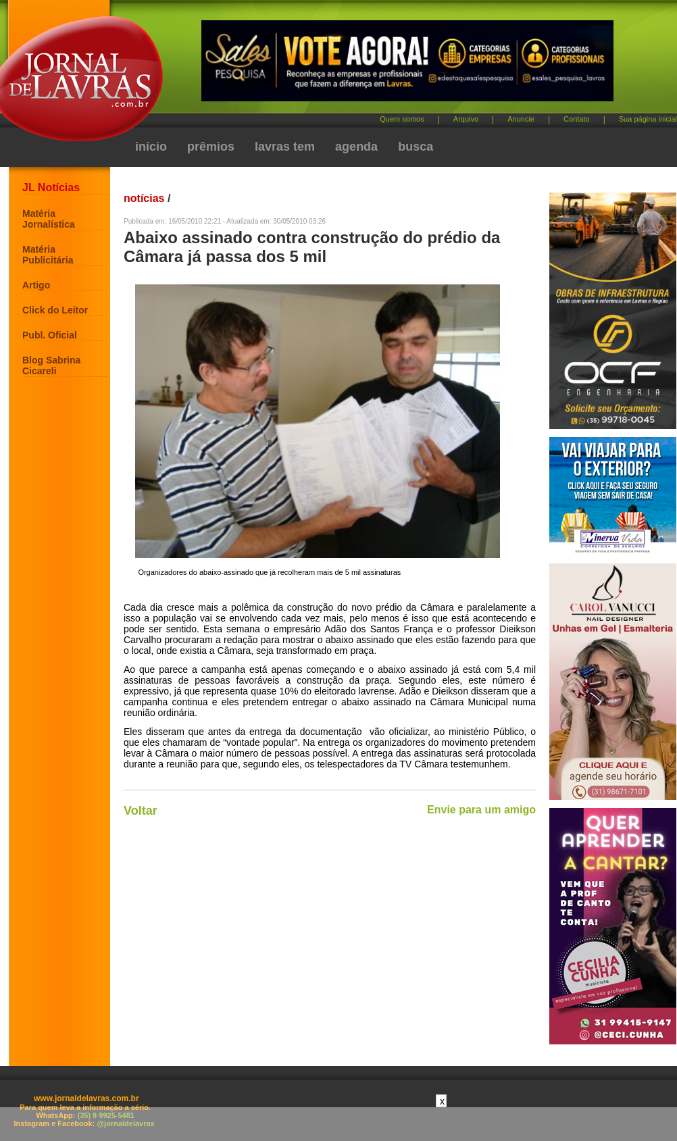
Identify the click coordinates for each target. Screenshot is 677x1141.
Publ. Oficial (49, 335)
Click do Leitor (55, 310)
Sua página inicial (648, 119)
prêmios (210, 146)
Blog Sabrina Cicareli (51, 365)
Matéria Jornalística (48, 219)
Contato (576, 119)
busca (415, 146)
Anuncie (520, 119)
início (151, 146)
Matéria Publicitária (47, 254)
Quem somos (402, 119)
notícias (144, 198)
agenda (356, 146)
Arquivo (465, 119)
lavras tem (285, 146)
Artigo (36, 285)
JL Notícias (51, 187)
